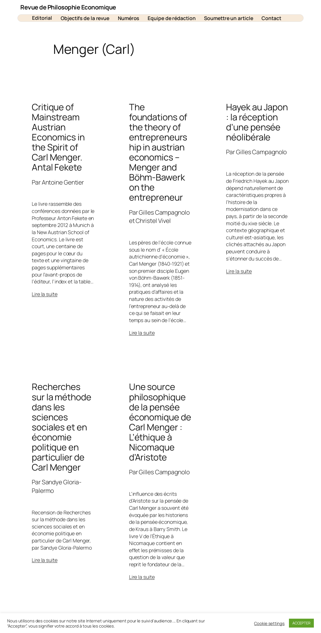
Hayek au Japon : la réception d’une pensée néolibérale (257, 122)
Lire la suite (45, 294)
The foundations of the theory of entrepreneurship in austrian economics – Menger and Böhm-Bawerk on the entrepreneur (158, 152)
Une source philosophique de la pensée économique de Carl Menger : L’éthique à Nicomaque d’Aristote (160, 422)
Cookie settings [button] (269, 623)
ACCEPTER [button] (301, 623)
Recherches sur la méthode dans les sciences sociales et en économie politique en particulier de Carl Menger (61, 427)
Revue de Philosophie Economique (68, 7)
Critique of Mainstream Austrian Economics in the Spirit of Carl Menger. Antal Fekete (58, 137)
